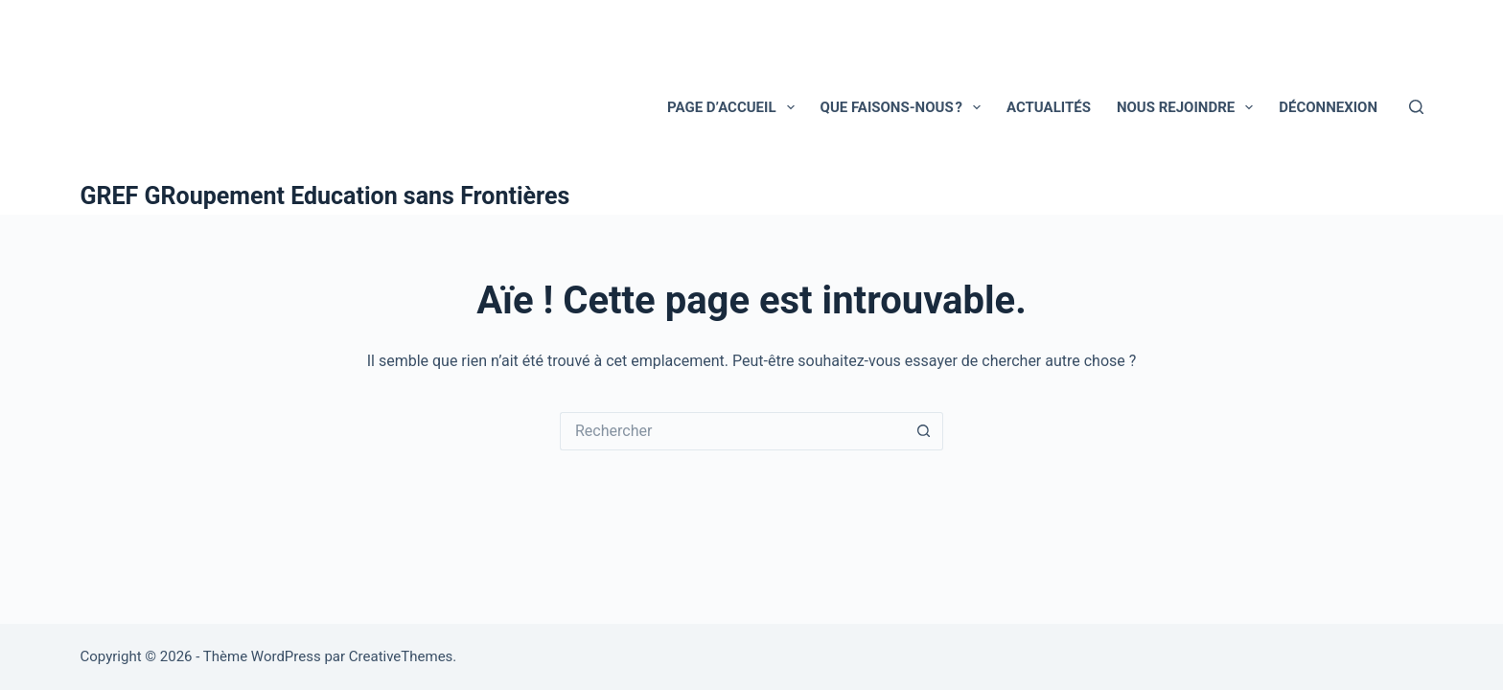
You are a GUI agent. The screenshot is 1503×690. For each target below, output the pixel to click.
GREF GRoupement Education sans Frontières (325, 196)
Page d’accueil (734, 107)
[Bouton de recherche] (924, 431)
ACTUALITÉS (1048, 107)
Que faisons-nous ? (904, 107)
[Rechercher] (1416, 107)
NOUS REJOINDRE (1188, 107)
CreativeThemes (401, 656)
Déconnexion (1328, 107)
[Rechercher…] (732, 431)
